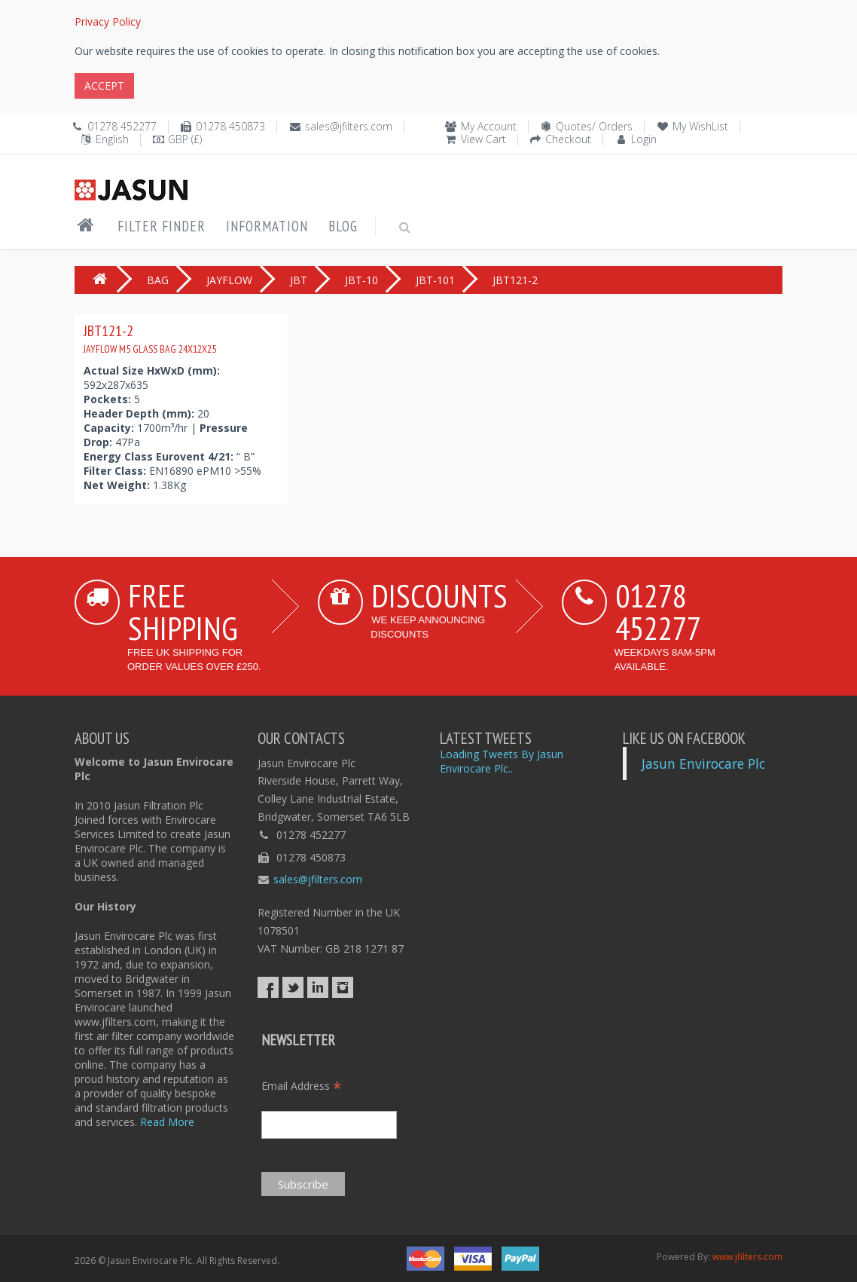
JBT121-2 (150, 338)
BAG (158, 280)
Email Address (301, 1085)
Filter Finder (161, 226)
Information (267, 226)
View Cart (483, 139)
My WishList (700, 126)
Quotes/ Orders (594, 126)
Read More (167, 1122)
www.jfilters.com (747, 1256)
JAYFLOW (229, 280)
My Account (489, 126)
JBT (298, 280)
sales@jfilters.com (348, 126)
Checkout (568, 139)
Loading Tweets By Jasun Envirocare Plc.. (501, 761)
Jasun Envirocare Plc (703, 763)
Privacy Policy (108, 21)
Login (644, 139)
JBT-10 (361, 280)
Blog (343, 226)
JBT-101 (435, 280)
